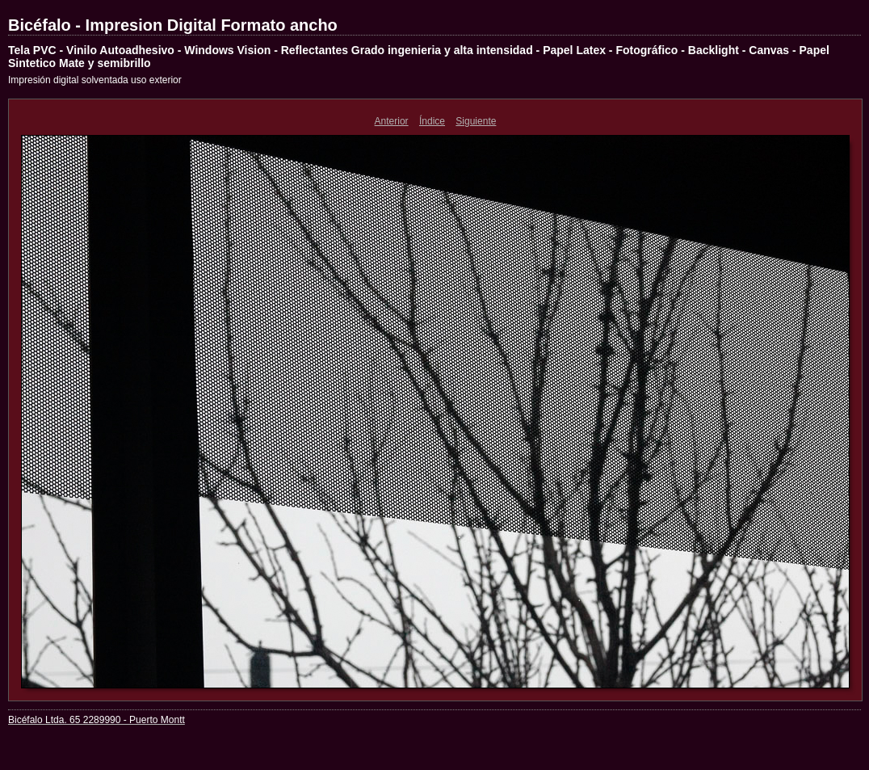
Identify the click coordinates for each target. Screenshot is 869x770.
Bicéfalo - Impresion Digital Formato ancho (173, 25)
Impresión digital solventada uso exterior (95, 80)
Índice (432, 121)
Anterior (392, 121)
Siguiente (475, 121)
